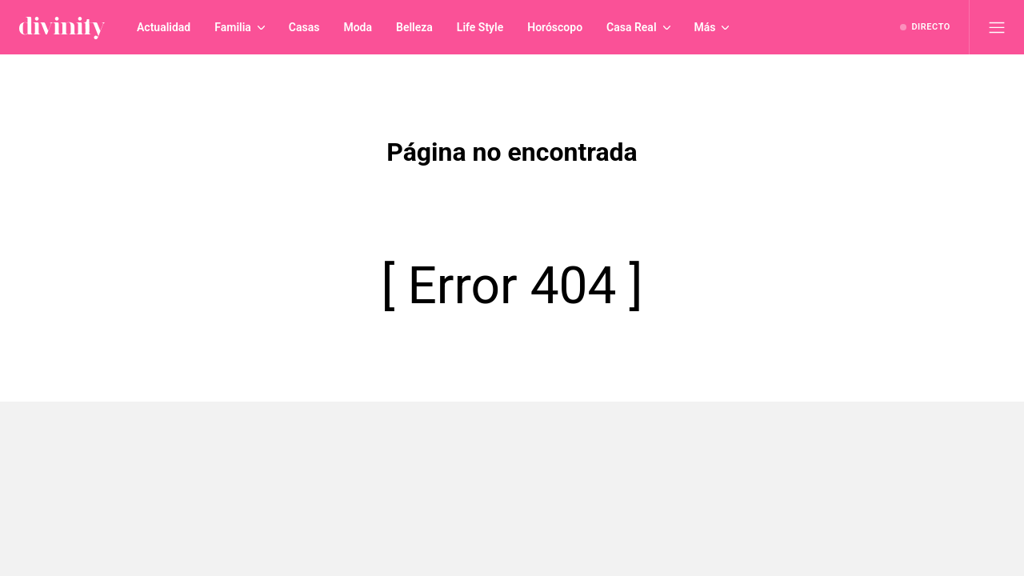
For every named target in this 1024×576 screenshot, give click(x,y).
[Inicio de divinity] (62, 27)
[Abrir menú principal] (997, 27)
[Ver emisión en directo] (925, 27)
